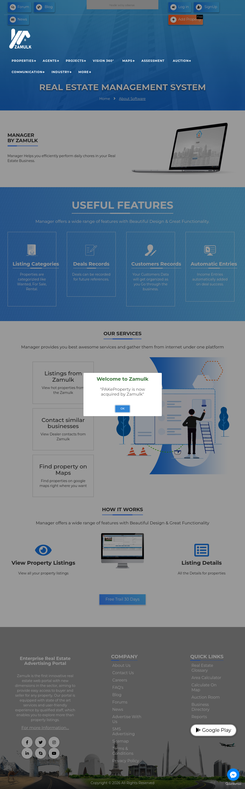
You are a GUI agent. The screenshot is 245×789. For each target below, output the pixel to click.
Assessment (153, 61)
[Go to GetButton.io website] (233, 784)
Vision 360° (103, 61)
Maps (127, 61)
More (83, 72)
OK (122, 408)
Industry (60, 72)
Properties (23, 61)
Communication (27, 72)
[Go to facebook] (233, 774)
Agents (50, 61)
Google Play (213, 730)
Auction (181, 61)
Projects (75, 61)
